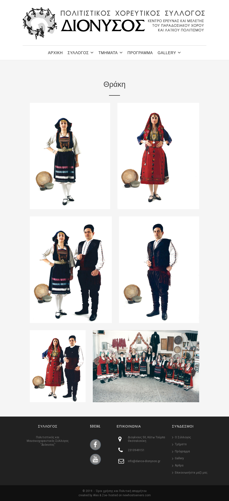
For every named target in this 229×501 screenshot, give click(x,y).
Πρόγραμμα (182, 451)
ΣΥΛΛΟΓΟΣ (81, 52)
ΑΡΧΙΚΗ (55, 53)
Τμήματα (181, 444)
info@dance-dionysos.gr (144, 461)
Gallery (179, 458)
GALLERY (169, 52)
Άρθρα (179, 465)
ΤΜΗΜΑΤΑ (111, 52)
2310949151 (136, 450)
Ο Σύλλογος (183, 437)
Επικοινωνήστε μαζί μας (191, 472)
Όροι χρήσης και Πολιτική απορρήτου (121, 491)
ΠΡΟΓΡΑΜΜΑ (140, 53)
